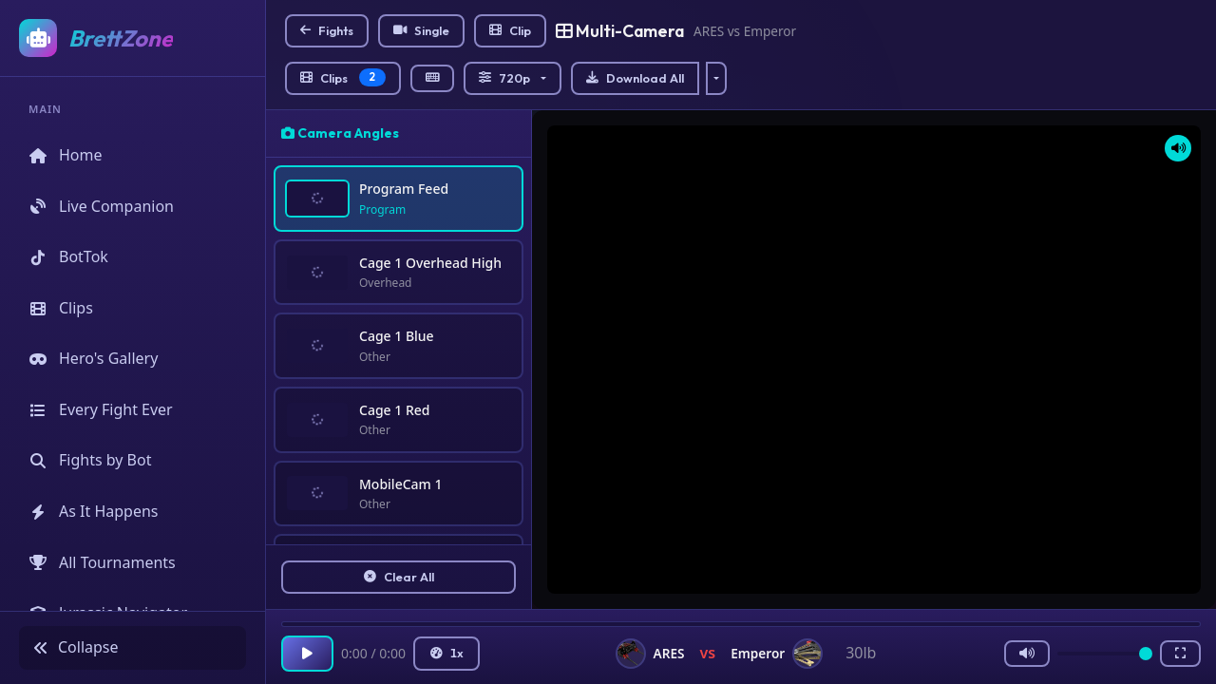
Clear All (399, 576)
